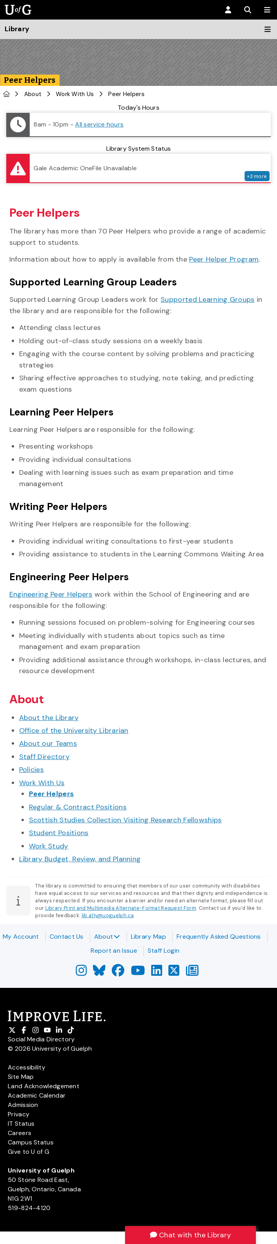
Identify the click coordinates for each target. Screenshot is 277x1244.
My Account (21, 936)
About (107, 936)
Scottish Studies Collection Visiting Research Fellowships (125, 820)
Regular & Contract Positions (78, 807)
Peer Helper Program (224, 259)
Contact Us (67, 936)
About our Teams (48, 743)
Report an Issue (114, 950)
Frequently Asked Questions (219, 936)
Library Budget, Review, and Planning (80, 859)
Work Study (48, 846)
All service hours (99, 124)
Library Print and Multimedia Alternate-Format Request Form (120, 908)
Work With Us (75, 94)
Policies (31, 769)
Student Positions (59, 833)
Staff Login (163, 950)
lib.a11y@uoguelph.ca (108, 915)
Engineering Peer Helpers (51, 594)
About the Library (49, 717)
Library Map (148, 936)
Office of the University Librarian (74, 730)
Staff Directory (44, 756)
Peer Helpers (51, 793)
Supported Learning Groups (208, 299)
